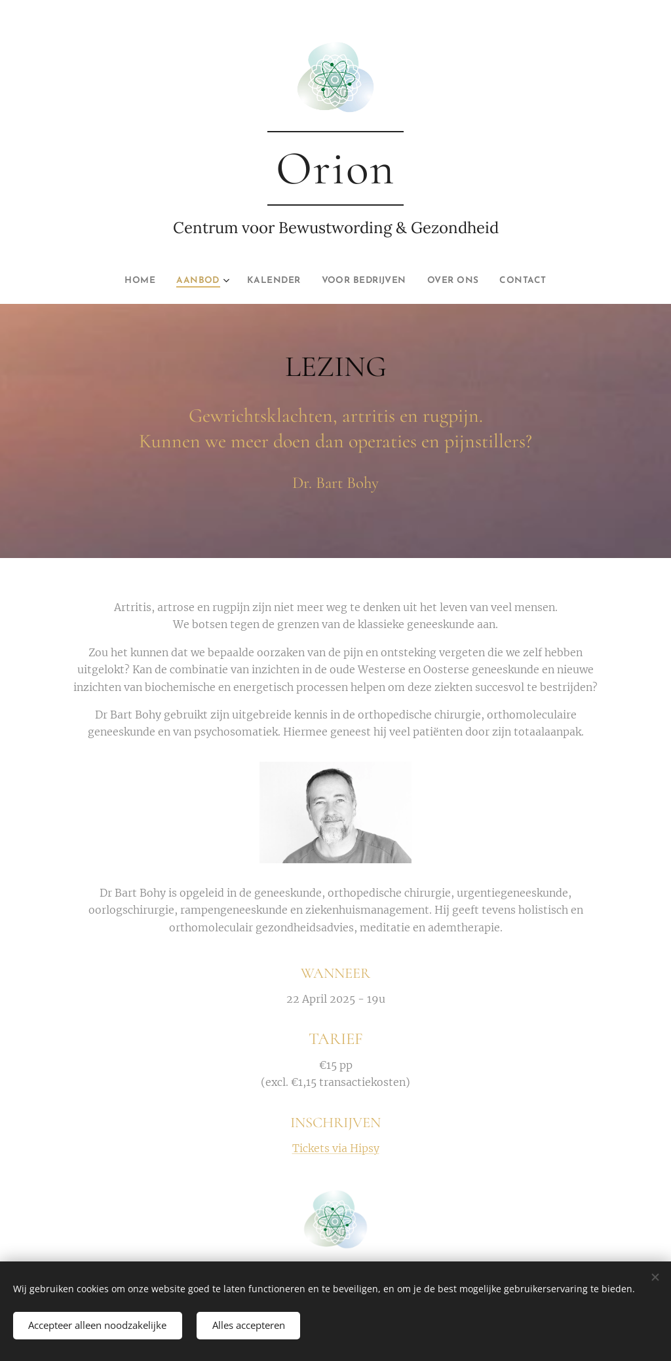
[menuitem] (125, 281)
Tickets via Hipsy (335, 1148)
